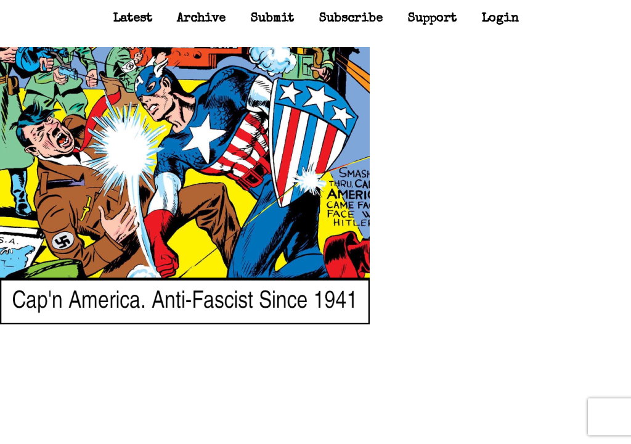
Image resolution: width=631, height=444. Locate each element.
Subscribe (351, 19)
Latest (132, 19)
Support (432, 19)
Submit (272, 19)
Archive (201, 19)
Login (500, 19)
